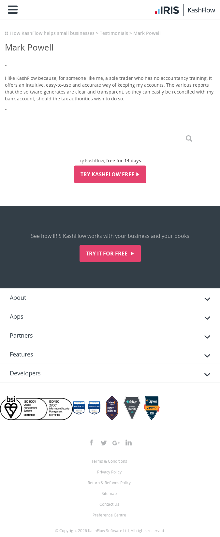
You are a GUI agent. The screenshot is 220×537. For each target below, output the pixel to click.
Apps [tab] (16, 316)
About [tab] (18, 297)
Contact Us (109, 504)
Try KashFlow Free (107, 174)
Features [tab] (21, 354)
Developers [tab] (25, 373)
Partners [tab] (21, 335)
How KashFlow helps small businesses (52, 33)
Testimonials (114, 33)
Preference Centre (109, 515)
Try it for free (107, 253)
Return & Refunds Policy (109, 483)
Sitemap (109, 493)
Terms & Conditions (109, 461)
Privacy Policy (109, 472)
